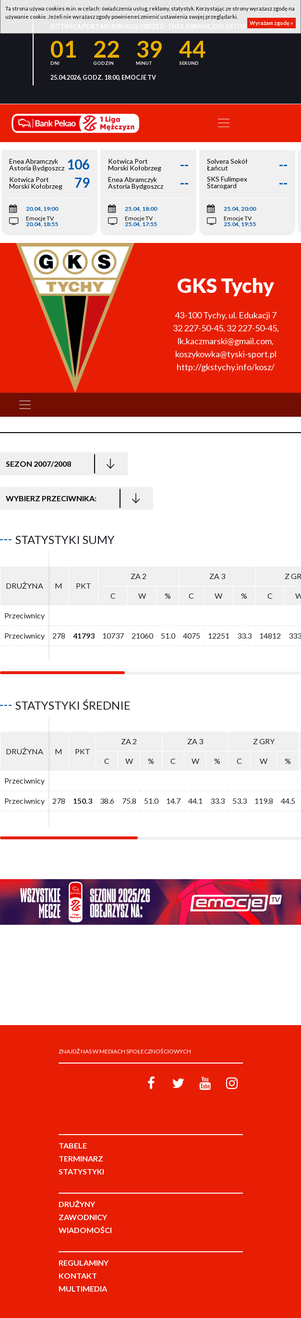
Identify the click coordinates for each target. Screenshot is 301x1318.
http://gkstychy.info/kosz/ (226, 367)
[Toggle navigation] (223, 123)
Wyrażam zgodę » (271, 23)
